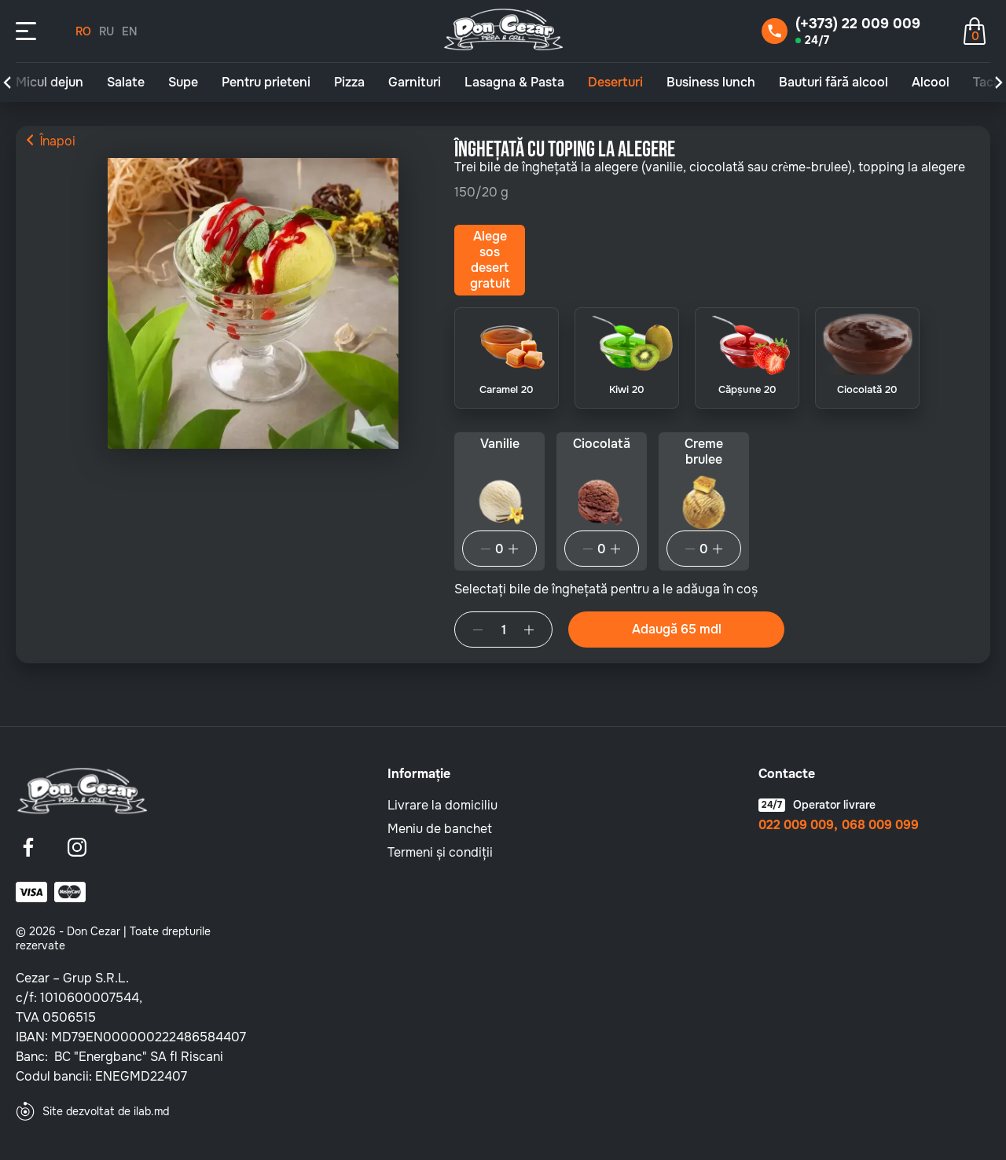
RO (83, 31)
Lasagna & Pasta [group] (514, 82)
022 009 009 (796, 825)
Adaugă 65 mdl (676, 629)
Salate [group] (126, 82)
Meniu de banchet (439, 828)
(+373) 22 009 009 (857, 23)
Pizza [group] (349, 82)
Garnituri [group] (414, 82)
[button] (7, 82)
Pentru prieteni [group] (266, 82)
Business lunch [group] (710, 82)
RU (106, 31)
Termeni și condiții (440, 852)
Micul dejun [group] (49, 82)
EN (130, 31)
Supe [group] (183, 82)
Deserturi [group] (615, 82)
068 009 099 (880, 825)
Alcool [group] (930, 82)
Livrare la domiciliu (442, 805)
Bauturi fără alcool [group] (833, 82)
